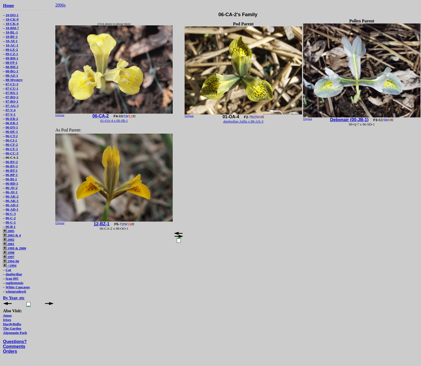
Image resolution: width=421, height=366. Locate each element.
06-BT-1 (12, 170)
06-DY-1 (12, 127)
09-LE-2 (12, 50)
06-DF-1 (12, 132)
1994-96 (11, 261)
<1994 (9, 265)
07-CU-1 (12, 88)
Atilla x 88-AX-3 (243, 121)
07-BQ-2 (12, 97)
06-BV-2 (12, 162)
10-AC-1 (12, 45)
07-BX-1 (12, 93)
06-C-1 (11, 222)
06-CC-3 (12, 153)
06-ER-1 (12, 123)
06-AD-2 (12, 205)
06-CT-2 (12, 136)
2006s (60, 5)
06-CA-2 (101, 116)
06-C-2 (11, 218)
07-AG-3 (12, 106)
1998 (8, 252)
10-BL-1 (12, 32)
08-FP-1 (12, 62)
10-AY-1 (12, 41)
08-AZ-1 (12, 75)
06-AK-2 (12, 196)
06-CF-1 (12, 149)
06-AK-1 (12, 201)
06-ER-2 (12, 119)
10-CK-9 (12, 19)
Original (59, 115)
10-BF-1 (12, 37)
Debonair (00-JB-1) (349, 119)
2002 (8, 240)
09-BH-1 (12, 58)
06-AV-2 (12, 188)
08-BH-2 (12, 67)
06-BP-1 (12, 175)
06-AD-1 (12, 209)
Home (8, 5)
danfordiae (14, 274)
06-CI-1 (11, 140)
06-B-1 (11, 227)
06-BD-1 (12, 183)
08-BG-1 (12, 71)
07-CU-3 (12, 84)
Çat (8, 270)
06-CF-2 (12, 145)
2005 (8, 231)
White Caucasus (18, 287)
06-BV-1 (12, 166)
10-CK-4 (12, 24)
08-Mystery (14, 80)
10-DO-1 (12, 15)
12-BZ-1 (102, 224)
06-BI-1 (11, 179)
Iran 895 (12, 278)
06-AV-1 (12, 192)
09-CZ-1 (12, 54)
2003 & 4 (12, 235)
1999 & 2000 (14, 248)
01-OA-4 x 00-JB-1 (114, 120)
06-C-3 (11, 214)
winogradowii (16, 291)
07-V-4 (11, 110)
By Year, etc (14, 298)
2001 (8, 244)
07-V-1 (11, 114)
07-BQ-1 (12, 101)
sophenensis (14, 283)
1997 (8, 257)
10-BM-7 (12, 28)
